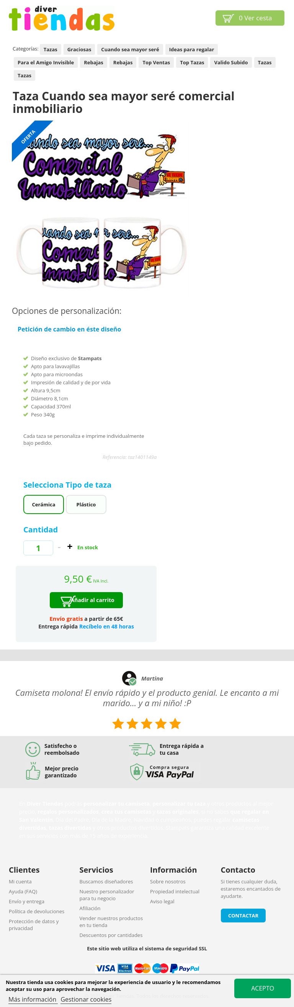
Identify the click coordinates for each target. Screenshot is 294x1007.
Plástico (86, 504)
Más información (33, 999)
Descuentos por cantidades (111, 935)
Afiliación (90, 908)
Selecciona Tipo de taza (68, 485)
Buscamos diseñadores (106, 881)
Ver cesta (255, 17)
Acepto (262, 988)
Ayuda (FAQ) (23, 891)
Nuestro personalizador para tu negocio (107, 895)
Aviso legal (162, 901)
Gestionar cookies (85, 999)
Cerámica (44, 504)
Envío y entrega (26, 901)
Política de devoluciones (36, 911)
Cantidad (40, 529)
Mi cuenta (20, 881)
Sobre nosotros (168, 881)
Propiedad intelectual (174, 891)
